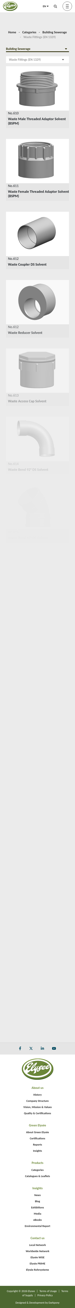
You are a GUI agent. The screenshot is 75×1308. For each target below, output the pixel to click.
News (37, 1195)
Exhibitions (37, 1207)
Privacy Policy (45, 1295)
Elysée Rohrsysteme (37, 1269)
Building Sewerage (54, 32)
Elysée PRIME (37, 1263)
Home (12, 32)
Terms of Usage (48, 1291)
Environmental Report (37, 1226)
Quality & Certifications (37, 1113)
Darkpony (54, 1302)
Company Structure (37, 1101)
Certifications (37, 1138)
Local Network (37, 1245)
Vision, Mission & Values (37, 1107)
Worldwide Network (37, 1251)
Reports (37, 1144)
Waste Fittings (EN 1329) (36, 59)
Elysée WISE (38, 1257)
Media (37, 1213)
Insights (37, 1151)
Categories (29, 32)
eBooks (37, 1220)
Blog (37, 1201)
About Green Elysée (37, 1132)
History (37, 1094)
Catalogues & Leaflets (37, 1176)
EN (46, 6)
